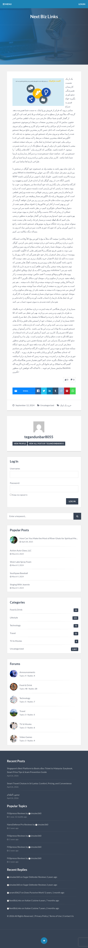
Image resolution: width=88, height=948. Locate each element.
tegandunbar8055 (38, 437)
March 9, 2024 (18, 565)
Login (82, 4)
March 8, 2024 (18, 554)
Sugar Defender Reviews (34, 877)
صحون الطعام (13, 794)
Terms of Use (55, 916)
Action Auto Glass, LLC (20, 550)
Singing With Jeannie (20, 584)
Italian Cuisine (31, 900)
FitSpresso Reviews (16, 813)
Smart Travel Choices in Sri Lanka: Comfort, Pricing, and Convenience (39, 783)
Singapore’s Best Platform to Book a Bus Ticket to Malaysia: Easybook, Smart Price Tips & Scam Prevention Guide (40, 770)
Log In (72, 501)
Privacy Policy (41, 916)
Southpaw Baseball (19, 573)
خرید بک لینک (65, 405)
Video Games (25, 737)
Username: (15, 468)
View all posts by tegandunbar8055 (46, 443)
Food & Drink (16, 609)
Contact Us (68, 916)
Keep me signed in (19, 495)
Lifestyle (14, 617)
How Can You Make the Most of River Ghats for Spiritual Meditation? (52, 538)
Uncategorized (47, 405)
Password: (15, 483)
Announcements (27, 672)
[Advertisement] (44, 45)
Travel (13, 633)
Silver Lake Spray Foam (20, 561)
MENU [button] (7, 4)
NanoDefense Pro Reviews (19, 824)
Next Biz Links (44, 16)
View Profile (20, 443)
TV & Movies (16, 641)
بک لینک (55, 219)
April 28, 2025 (27, 542)
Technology (15, 625)
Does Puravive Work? (34, 892)
